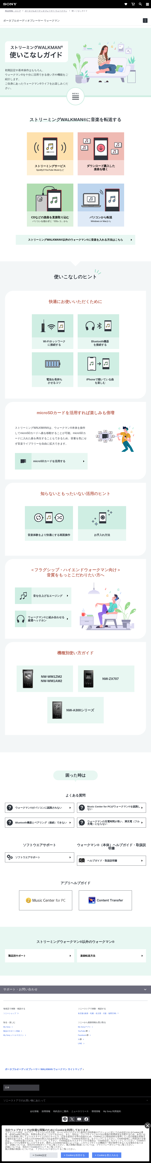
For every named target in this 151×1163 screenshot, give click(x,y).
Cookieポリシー (38, 1147)
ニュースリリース (80, 1111)
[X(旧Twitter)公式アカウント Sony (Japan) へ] (72, 1119)
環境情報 (96, 1111)
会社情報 (34, 1111)
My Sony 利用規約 (112, 1111)
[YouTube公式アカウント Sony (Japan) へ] (79, 1119)
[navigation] (145, 20)
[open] (140, 4)
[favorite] (125, 4)
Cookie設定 (41, 1155)
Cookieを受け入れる (107, 1155)
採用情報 (46, 1111)
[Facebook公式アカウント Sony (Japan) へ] (86, 1119)
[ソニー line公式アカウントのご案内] (64, 1119)
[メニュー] (147, 4)
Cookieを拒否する (75, 1155)
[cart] (133, 4)
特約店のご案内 (60, 1111)
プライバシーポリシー (48, 1149)
